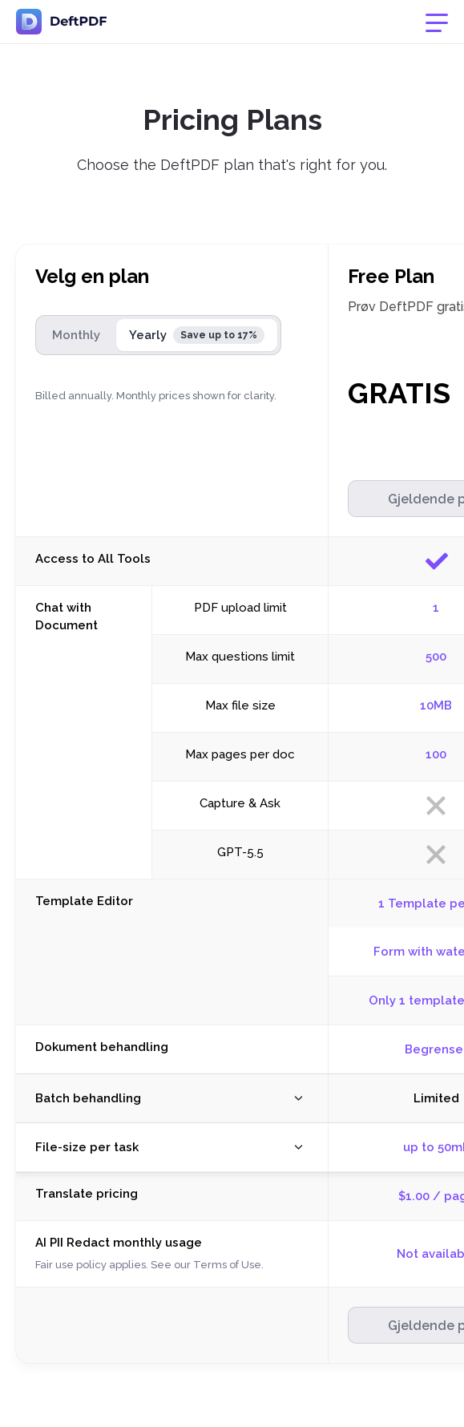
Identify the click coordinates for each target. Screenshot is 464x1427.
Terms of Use (227, 1265)
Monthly (76, 335)
